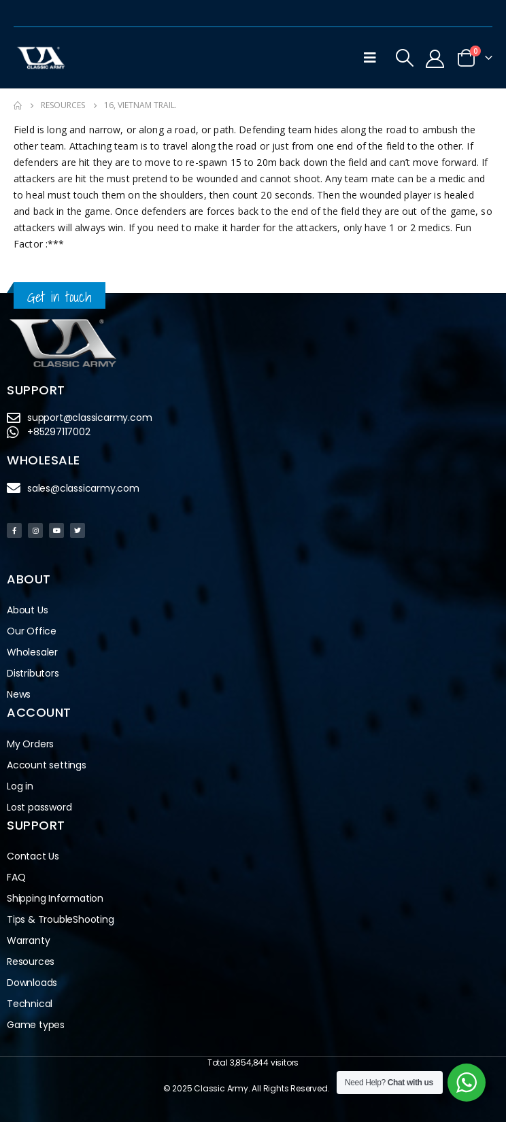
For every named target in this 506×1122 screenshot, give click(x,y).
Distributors (36, 673)
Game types (36, 1025)
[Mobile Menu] (370, 57)
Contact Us (33, 856)
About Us (27, 610)
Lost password (39, 807)
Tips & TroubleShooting (60, 919)
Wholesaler (32, 652)
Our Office (31, 631)
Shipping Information (55, 898)
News (19, 694)
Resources (30, 961)
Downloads (32, 982)
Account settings (46, 765)
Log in (20, 786)
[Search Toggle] (404, 58)
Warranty (28, 940)
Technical (29, 1003)
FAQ (16, 877)
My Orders (30, 744)
